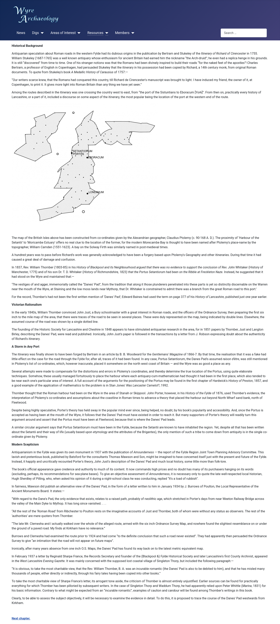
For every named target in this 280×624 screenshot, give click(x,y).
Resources (95, 33)
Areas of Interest (63, 33)
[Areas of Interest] (78, 33)
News (21, 33)
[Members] (132, 33)
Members (122, 33)
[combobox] (244, 33)
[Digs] (41, 33)
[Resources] (105, 33)
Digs (35, 33)
